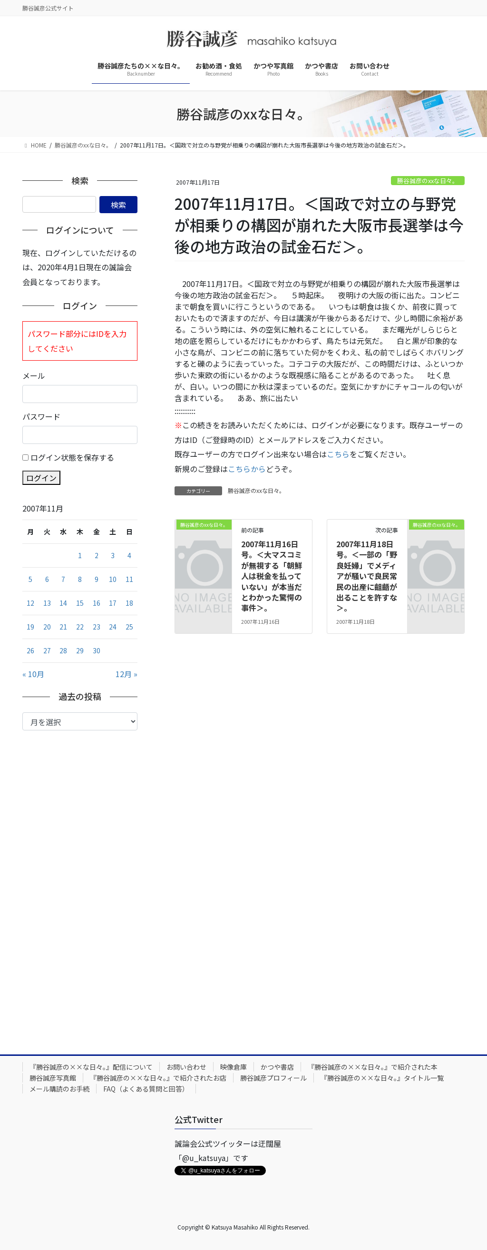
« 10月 (33, 673)
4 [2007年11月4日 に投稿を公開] (129, 555)
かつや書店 (277, 1067)
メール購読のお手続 (59, 1088)
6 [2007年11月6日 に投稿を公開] (47, 579)
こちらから (247, 468)
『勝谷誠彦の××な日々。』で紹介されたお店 (158, 1078)
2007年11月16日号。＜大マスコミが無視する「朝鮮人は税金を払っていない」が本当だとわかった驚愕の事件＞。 (271, 575)
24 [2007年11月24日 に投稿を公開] (113, 626)
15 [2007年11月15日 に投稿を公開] (80, 603)
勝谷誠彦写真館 (52, 1078)
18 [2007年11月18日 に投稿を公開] (129, 603)
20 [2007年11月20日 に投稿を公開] (47, 626)
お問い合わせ (186, 1067)
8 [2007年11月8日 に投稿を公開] (80, 579)
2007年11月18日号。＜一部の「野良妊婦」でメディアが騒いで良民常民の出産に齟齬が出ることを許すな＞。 (366, 575)
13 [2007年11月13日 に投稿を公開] (47, 603)
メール (33, 375)
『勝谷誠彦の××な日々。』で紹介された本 (373, 1067)
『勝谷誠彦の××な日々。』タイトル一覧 (382, 1078)
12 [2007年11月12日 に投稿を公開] (30, 603)
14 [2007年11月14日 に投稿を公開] (63, 603)
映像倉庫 (233, 1067)
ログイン (41, 477)
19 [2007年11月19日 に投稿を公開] (30, 626)
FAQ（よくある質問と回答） (146, 1088)
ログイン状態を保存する (72, 457)
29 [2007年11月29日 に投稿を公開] (80, 650)
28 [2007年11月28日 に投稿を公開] (63, 650)
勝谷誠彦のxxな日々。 (427, 180)
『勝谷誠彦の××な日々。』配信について (91, 1067)
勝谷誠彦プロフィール (273, 1078)
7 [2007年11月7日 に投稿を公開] (63, 579)
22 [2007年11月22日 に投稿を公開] (80, 626)
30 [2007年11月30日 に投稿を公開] (96, 650)
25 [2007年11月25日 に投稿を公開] (129, 626)
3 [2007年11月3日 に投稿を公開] (113, 555)
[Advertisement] (79, 885)
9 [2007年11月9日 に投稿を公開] (96, 579)
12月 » (126, 673)
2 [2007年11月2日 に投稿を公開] (96, 555)
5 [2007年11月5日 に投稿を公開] (30, 579)
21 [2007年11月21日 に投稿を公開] (63, 626)
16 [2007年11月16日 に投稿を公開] (96, 603)
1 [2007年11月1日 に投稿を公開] (80, 555)
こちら (338, 454)
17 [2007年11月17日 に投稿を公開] (113, 603)
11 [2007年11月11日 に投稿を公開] (129, 579)
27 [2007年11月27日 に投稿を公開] (47, 650)
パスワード (41, 416)
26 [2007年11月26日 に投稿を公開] (30, 650)
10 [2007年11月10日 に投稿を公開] (113, 579)
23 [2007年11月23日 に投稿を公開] (96, 626)
